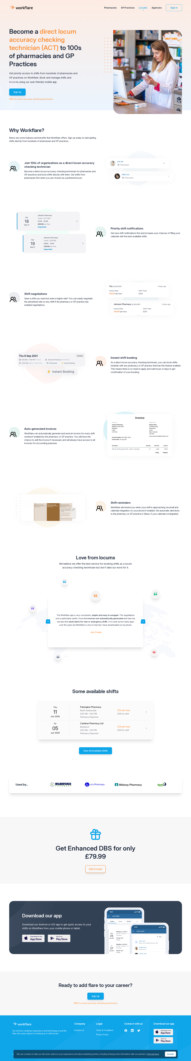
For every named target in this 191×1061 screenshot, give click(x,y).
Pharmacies (110, 7)
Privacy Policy (102, 1034)
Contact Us (79, 1030)
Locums (143, 7)
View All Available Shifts (95, 750)
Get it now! (95, 869)
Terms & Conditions (104, 1030)
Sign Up (17, 92)
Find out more (153, 1054)
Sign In (174, 7)
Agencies (157, 7)
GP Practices (128, 7)
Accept (170, 1054)
